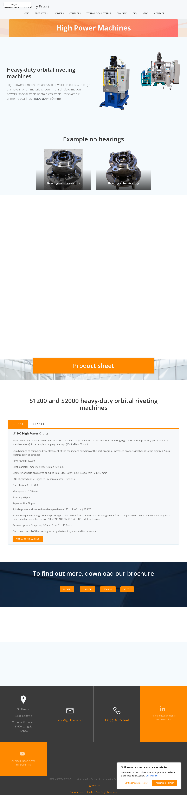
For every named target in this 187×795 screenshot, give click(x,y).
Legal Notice (93, 785)
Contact (159, 13)
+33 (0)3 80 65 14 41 (117, 720)
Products (42, 13)
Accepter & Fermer (165, 782)
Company (122, 13)
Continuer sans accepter (135, 782)
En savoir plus (152, 775)
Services (59, 13)
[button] (17, 4)
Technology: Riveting (98, 13)
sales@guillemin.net (70, 720)
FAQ (135, 13)
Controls (74, 13)
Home (26, 13)
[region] (149, 775)
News (145, 13)
